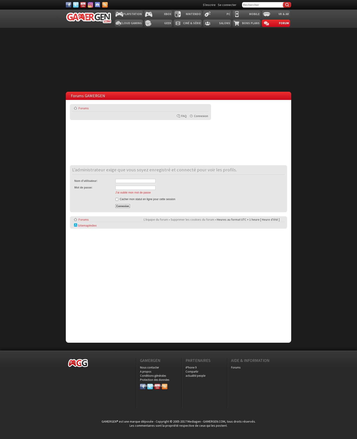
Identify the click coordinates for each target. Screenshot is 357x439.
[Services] (105, 5)
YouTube (157, 386)
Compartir (192, 372)
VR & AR (283, 14)
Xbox (167, 14)
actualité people (195, 376)
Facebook (142, 386)
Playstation (132, 14)
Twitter (150, 386)
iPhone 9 (191, 367)
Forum (284, 23)
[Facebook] (68, 5)
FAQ (184, 116)
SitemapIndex (85, 225)
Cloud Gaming (131, 23)
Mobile (254, 14)
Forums (84, 108)
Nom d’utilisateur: (86, 181)
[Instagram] (90, 5)
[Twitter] (76, 5)
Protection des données (154, 380)
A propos (145, 372)
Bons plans (251, 23)
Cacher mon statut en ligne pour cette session (145, 199)
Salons (224, 23)
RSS (164, 386)
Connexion (201, 116)
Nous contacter (149, 367)
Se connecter (227, 5)
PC (228, 14)
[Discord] (97, 5)
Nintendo (193, 14)
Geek (167, 23)
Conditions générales (153, 376)
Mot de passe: (83, 187)
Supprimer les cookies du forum (192, 219)
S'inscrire (209, 5)
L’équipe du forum (156, 219)
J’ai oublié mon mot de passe (133, 192)
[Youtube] (83, 5)
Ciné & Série (192, 23)
